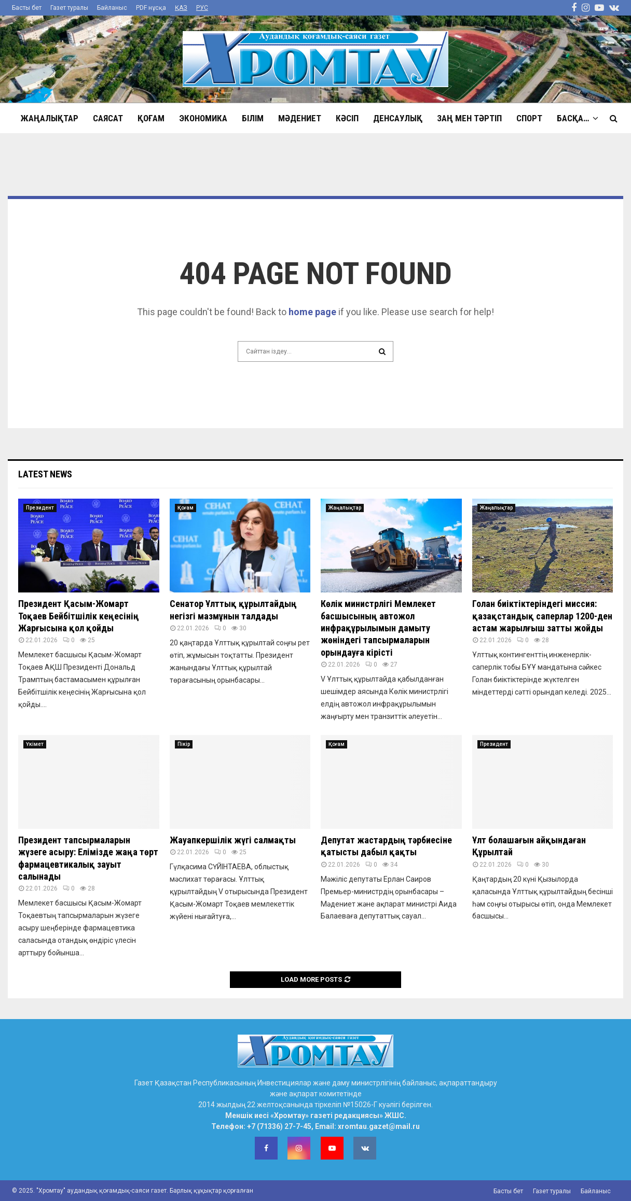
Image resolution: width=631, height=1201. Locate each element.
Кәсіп (347, 118)
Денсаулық (397, 118)
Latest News (45, 474)
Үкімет (35, 744)
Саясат (108, 118)
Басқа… (573, 118)
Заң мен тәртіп (469, 118)
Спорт (529, 118)
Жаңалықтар (49, 118)
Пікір (183, 744)
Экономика (203, 118)
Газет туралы (69, 7)
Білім (253, 118)
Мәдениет (299, 118)
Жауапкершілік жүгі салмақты (233, 840)
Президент (40, 508)
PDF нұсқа (151, 7)
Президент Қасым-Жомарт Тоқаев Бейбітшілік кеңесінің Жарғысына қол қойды (78, 615)
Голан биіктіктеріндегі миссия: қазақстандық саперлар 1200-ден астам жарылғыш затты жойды (542, 615)
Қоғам (151, 118)
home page (312, 311)
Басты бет (27, 7)
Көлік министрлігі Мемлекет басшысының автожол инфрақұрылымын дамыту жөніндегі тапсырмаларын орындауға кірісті (378, 628)
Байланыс (112, 7)
